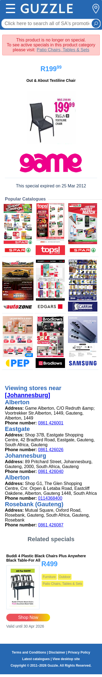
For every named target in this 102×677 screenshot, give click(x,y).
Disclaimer (57, 652)
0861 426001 (50, 423)
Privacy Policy (79, 652)
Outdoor (64, 577)
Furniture (49, 577)
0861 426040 (50, 471)
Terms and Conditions (29, 652)
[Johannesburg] (27, 395)
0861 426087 (50, 525)
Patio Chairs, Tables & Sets (63, 49)
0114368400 (50, 498)
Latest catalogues (36, 659)
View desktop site (66, 659)
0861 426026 (50, 449)
